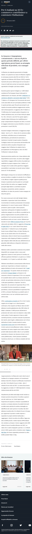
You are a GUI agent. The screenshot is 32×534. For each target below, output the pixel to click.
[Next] (9, 369)
